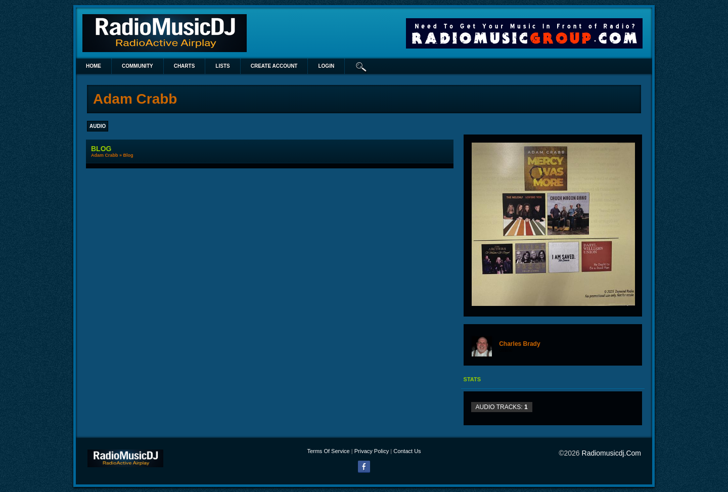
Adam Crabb (104, 155)
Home (93, 66)
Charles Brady (519, 343)
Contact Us (407, 451)
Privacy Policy (371, 451)
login (326, 66)
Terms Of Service (328, 451)
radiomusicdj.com (611, 453)
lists (222, 66)
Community (137, 66)
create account (274, 66)
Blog (128, 155)
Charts (184, 66)
